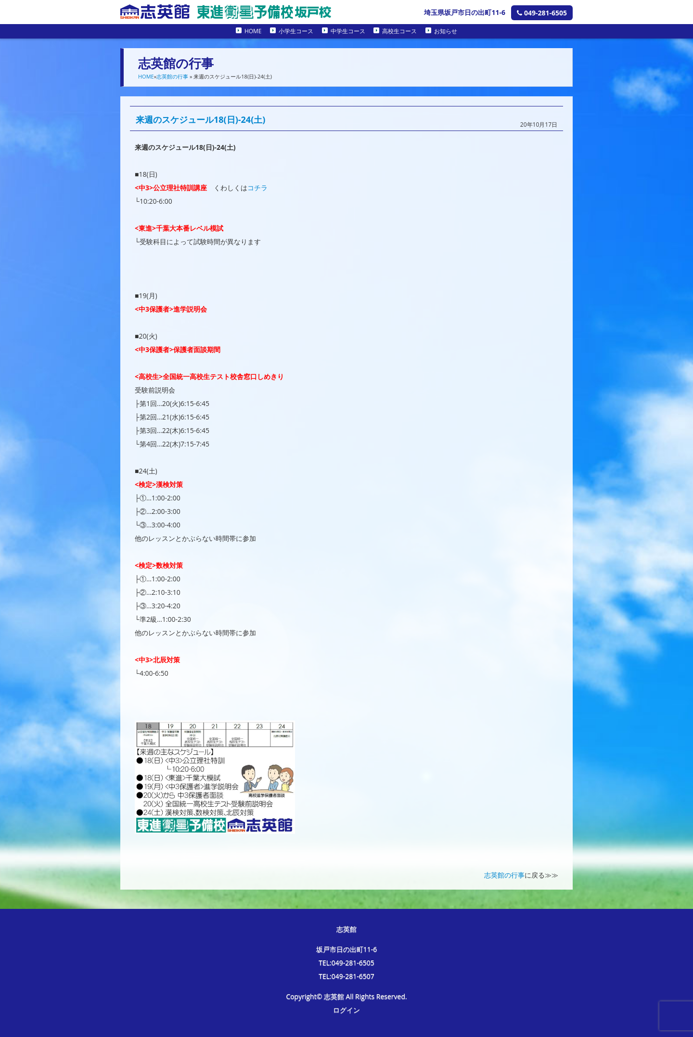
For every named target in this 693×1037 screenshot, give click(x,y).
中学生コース (348, 31)
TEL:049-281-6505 (346, 962)
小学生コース (296, 31)
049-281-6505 (542, 12)
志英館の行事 (172, 76)
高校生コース (399, 31)
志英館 (346, 928)
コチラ (257, 187)
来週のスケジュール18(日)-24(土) (200, 119)
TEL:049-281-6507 (346, 976)
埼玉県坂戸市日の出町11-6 (464, 12)
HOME (253, 31)
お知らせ (445, 31)
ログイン (346, 1009)
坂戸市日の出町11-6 (346, 949)
